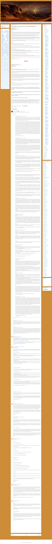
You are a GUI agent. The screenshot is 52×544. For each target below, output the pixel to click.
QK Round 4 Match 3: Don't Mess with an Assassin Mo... (47, 53)
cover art (7, 42)
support (8, 57)
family (8, 53)
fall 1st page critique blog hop (5, 52)
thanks (8, 72)
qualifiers (6, 83)
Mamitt (14, 438)
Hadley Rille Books (4, 74)
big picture (4, 79)
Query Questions (5, 39)
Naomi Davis (44, 241)
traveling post (4, 59)
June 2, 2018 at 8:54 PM (20, 403)
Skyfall (6, 68)
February (46, 149)
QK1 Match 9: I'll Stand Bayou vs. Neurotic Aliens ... (47, 140)
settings (8, 84)
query (2, 30)
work (4, 73)
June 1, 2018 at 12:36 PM (19, 320)
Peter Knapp (44, 250)
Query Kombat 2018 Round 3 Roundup (47, 60)
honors (6, 81)
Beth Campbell (45, 170)
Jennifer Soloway (45, 194)
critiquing (3, 38)
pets (6, 82)
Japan (8, 61)
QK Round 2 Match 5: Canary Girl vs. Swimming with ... (47, 84)
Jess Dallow (44, 198)
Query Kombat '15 (4, 40)
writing (8, 39)
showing (2, 85)
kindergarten (6, 64)
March (45, 148)
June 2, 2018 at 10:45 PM (22, 155)
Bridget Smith (45, 174)
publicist (4, 83)
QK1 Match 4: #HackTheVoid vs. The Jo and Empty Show (47, 121)
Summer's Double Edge (3, 77)
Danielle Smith (45, 185)
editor (3, 70)
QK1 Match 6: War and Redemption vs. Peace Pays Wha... (46, 128)
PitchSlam (2, 46)
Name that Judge (6, 51)
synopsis (6, 72)
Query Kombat (5, 37)
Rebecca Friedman (45, 251)
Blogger (30, 542)
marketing (5, 57)
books (3, 53)
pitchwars (2, 51)
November (46, 29)
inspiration (7, 30)
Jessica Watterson (45, 202)
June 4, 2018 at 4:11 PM (22, 296)
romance (2, 84)
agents (2, 35)
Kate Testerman (45, 209)
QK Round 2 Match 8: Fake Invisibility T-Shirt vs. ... (47, 95)
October (46, 30)
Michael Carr (44, 233)
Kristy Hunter (44, 213)
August (46, 32)
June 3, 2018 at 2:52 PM (18, 438)
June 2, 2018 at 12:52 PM (23, 116)
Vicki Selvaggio (45, 274)
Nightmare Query (5, 36)
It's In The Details (7, 3)
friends (6, 50)
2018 (45, 28)
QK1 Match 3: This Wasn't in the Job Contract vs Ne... (47, 118)
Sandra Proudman (15, 346)
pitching (2, 83)
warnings (4, 87)
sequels (2, 59)
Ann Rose (44, 169)
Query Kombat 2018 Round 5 (47, 38)
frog (4, 81)
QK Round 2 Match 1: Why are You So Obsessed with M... (47, 69)
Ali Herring (44, 165)
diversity (5, 63)
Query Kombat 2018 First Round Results (46, 105)
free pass (7, 63)
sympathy (4, 86)
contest (6, 46)
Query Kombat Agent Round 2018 (47, 102)
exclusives (2, 81)
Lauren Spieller (45, 221)
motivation (5, 71)
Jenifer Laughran (45, 190)
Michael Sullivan (7, 75)
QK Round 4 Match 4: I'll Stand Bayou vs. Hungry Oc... (46, 56)
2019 (45, 27)
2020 (45, 26)
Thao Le (44, 267)
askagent (8, 78)
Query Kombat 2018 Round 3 (47, 62)
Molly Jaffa (44, 238)
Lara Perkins (44, 217)
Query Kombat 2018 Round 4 (47, 43)
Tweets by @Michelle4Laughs (3, 26)
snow (3, 72)
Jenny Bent (44, 197)
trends (6, 86)
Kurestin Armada (45, 214)
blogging (8, 68)
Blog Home (3, 22)
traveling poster (6, 44)
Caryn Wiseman (45, 178)
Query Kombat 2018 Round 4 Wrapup (47, 41)
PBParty (7, 35)
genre (4, 64)
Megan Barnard (45, 229)
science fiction (5, 84)
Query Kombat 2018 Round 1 (47, 107)
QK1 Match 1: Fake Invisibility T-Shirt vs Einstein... (46, 110)
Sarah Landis (45, 258)
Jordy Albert (7, 74)
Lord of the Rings (3, 75)
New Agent (3, 45)
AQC (4, 61)
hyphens (8, 81)
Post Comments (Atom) (27, 537)
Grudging (2, 48)
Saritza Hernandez (45, 259)
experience (5, 70)
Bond (4, 66)
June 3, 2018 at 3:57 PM (19, 484)
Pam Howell (44, 243)
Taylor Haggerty (45, 266)
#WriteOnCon (7, 73)
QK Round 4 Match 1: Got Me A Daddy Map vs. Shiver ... (46, 45)
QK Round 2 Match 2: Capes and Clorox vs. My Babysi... (47, 72)
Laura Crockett (45, 218)
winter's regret (7, 87)
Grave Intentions (3, 67)
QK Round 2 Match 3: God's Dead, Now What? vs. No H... (46, 76)
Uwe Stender (44, 271)
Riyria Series (7, 76)
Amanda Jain (45, 166)
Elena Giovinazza (45, 186)
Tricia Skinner (45, 270)
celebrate (2, 63)
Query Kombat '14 (5, 41)
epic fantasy (5, 53)
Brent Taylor (44, 173)
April (45, 147)
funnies (2, 64)
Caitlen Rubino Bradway (46, 177)
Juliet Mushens (45, 205)
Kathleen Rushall (45, 210)
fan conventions (5, 58)
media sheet (2, 82)
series (4, 65)
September (46, 31)
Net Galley (7, 67)
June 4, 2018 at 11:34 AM (21, 258)
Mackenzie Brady (45, 225)
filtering (8, 70)
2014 (45, 155)
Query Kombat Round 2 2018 (47, 66)
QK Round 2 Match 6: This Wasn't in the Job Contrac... (47, 87)
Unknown (14, 336)
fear (1, 53)
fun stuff (5, 43)
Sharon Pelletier (45, 262)
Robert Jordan (3, 68)
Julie (14, 500)
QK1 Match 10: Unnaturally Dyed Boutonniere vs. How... (46, 143)
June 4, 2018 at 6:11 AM (17, 500)
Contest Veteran (7, 66)
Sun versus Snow (5, 34)
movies (8, 58)
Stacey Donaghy (45, 263)
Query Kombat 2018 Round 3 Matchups (47, 64)
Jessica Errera (45, 201)
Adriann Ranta (45, 162)
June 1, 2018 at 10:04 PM (21, 346)
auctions (2, 79)
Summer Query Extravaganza (5, 47)
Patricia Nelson (45, 246)
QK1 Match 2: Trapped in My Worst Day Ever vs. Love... (47, 114)
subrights (2, 86)
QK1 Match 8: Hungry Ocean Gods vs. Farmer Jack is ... (47, 136)
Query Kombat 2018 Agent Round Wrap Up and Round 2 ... (47, 99)
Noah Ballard (44, 242)
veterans (2, 87)
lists (8, 64)
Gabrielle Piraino (45, 189)
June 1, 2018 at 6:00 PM (19, 336)
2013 (45, 156)
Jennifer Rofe (45, 193)
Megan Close (45, 230)
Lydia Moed (44, 222)
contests (2, 43)
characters (7, 59)
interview (7, 45)
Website (8, 22)
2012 (45, 157)
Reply (14, 113)
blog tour (8, 79)
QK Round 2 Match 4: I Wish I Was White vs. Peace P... (46, 80)
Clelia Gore (44, 182)
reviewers (5, 56)
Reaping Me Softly (3, 76)
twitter (8, 86)
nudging (8, 71)
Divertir (6, 61)
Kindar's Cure (7, 48)
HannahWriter (15, 403)
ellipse (6, 80)
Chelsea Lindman (45, 181)
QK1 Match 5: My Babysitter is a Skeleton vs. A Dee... (47, 125)
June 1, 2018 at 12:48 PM (19, 327)
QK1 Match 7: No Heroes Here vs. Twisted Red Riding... (46, 132)
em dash (8, 80)
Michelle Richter (45, 234)
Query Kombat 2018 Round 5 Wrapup (47, 37)
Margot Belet (44, 226)
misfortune (5, 82)
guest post (3, 31)
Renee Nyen (44, 254)
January (46, 150)
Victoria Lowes (45, 275)
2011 (45, 158)
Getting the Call (5, 32)
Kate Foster (44, 206)
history (2, 71)
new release (7, 55)
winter (5, 65)
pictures (8, 82)
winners (2, 73)
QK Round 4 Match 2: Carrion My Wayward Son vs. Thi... (47, 49)
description (4, 80)
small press (4, 85)
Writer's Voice (4, 78)
